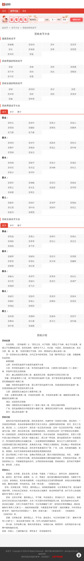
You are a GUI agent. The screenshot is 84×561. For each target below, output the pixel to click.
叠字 (19, 112)
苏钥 (11, 89)
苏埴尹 (52, 203)
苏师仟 (52, 236)
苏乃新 (11, 132)
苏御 (32, 67)
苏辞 (52, 67)
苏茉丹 (52, 296)
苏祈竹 (31, 143)
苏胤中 (11, 147)
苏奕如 (11, 236)
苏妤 (32, 94)
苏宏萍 (73, 44)
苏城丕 (73, 163)
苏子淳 (11, 72)
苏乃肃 (31, 132)
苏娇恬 (31, 256)
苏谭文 (31, 192)
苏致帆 (31, 183)
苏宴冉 (52, 316)
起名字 (5, 28)
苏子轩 (11, 76)
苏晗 (52, 94)
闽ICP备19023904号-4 (54, 551)
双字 (4, 112)
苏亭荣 (73, 187)
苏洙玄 (11, 167)
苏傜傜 (31, 49)
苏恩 (73, 89)
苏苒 (52, 49)
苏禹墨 (73, 67)
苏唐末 (73, 296)
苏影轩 (52, 207)
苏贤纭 (31, 261)
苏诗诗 (11, 54)
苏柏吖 (31, 203)
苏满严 (73, 281)
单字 (12, 112)
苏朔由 (73, 203)
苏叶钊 (31, 207)
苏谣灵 (73, 301)
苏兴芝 (11, 281)
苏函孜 (11, 246)
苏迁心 (52, 241)
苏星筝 (31, 241)
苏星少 (52, 123)
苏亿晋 (11, 207)
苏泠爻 (31, 187)
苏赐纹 (31, 128)
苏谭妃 (11, 306)
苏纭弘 (73, 276)
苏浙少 (52, 163)
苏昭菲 (31, 306)
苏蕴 (32, 54)
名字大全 (14, 11)
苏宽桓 (11, 152)
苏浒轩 (31, 172)
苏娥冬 (11, 301)
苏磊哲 (52, 187)
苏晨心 (31, 236)
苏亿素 (31, 321)
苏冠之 (52, 147)
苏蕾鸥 (31, 316)
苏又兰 (52, 321)
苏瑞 (11, 67)
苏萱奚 (73, 256)
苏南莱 (11, 192)
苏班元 (73, 143)
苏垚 (52, 72)
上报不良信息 (57, 557)
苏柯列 (11, 143)
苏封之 (73, 167)
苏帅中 (31, 123)
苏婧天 (11, 296)
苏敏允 (11, 276)
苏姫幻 (31, 281)
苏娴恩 (31, 326)
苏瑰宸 (11, 241)
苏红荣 (31, 266)
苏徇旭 (11, 163)
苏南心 (31, 301)
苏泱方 (52, 281)
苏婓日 (52, 183)
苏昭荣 (11, 266)
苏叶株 (73, 147)
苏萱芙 (11, 261)
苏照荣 (73, 49)
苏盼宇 (31, 163)
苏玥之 (73, 207)
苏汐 (52, 89)
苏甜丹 (31, 296)
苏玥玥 (31, 89)
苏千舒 (31, 246)
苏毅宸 (73, 72)
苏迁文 (73, 241)
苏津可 (31, 276)
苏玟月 (52, 256)
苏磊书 (11, 212)
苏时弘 (11, 123)
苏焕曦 (11, 44)
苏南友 (73, 183)
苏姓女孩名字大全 (11, 219)
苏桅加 (31, 147)
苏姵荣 (73, 261)
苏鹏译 (73, 128)
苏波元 (31, 152)
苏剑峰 (52, 167)
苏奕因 (11, 316)
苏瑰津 (11, 286)
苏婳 (11, 99)
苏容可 (73, 316)
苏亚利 (31, 44)
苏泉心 (73, 123)
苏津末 (52, 276)
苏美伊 (73, 94)
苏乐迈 (31, 167)
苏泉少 (11, 172)
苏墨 (32, 76)
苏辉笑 (52, 128)
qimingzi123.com (71, 551)
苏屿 (32, 72)
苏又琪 (52, 261)
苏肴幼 (11, 321)
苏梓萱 (31, 99)
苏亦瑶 (11, 94)
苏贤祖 (11, 128)
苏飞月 (31, 286)
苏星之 (11, 187)
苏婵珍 (52, 301)
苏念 (11, 49)
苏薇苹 (11, 256)
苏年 (52, 44)
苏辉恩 (31, 212)
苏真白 (73, 236)
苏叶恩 (11, 326)
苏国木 (52, 143)
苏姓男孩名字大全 (11, 105)
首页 (4, 11)
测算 (24, 11)
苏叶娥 (73, 321)
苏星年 (11, 183)
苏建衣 (11, 203)
